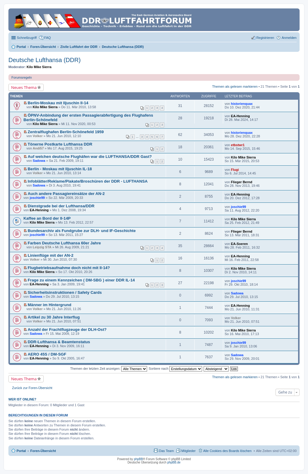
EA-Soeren (239, 244)
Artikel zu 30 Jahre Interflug (54, 317)
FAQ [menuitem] (47, 37)
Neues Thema (24, 87)
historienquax (242, 103)
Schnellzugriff (27, 37)
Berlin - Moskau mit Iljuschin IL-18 (60, 169)
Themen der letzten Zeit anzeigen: (108, 368)
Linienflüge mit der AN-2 (50, 255)
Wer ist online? (22, 399)
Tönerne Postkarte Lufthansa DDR (60, 144)
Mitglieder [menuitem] (188, 451)
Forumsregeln (21, 77)
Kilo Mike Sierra (39, 67)
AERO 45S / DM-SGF (47, 354)
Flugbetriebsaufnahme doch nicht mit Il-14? (69, 267)
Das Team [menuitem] (166, 451)
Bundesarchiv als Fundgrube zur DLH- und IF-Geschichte (82, 230)
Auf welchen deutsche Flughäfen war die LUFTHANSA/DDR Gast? (90, 156)
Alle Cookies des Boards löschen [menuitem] (227, 451)
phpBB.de (173, 462)
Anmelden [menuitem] (289, 37)
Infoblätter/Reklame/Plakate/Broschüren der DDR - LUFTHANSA (88, 181)
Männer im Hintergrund (49, 305)
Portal (21, 47)
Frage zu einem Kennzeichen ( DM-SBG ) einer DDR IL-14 (81, 280)
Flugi (235, 169)
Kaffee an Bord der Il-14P (47, 218)
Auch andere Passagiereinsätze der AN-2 (66, 193)
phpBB (138, 459)
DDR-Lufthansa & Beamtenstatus (59, 342)
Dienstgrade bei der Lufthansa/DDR (61, 206)
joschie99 (37, 197)
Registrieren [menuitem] (265, 37)
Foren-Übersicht (43, 451)
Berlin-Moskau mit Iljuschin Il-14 (58, 103)
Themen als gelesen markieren (234, 86)
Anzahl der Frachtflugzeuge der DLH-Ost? (67, 329)
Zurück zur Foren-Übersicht (32, 388)
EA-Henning (240, 116)
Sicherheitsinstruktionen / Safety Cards (65, 292)
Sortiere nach (175, 368)
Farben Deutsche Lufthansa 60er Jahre (64, 243)
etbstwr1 (238, 145)
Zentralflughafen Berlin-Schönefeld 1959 (66, 132)
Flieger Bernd (241, 182)
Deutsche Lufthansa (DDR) (44, 60)
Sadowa (39, 160)
